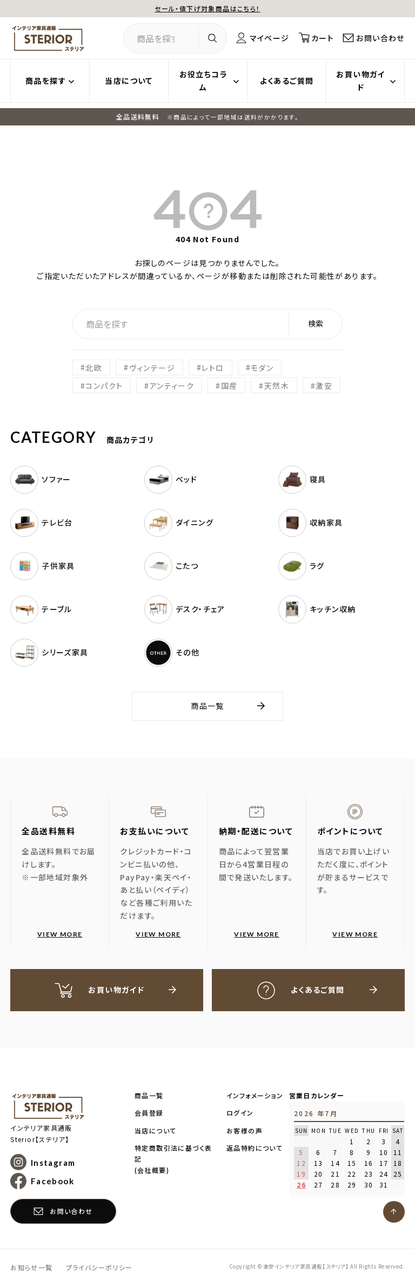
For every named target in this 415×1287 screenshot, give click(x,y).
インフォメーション (255, 1095)
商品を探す (45, 80)
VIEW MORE (60, 934)
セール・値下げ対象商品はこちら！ (207, 8)
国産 (229, 385)
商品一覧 (207, 705)
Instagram (53, 1162)
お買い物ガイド (360, 80)
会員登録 (149, 1113)
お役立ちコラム (203, 80)
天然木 (276, 385)
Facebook (52, 1181)
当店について (128, 80)
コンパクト (104, 385)
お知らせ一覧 (31, 1267)
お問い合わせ (380, 37)
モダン (262, 367)
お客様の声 (244, 1131)
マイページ (269, 37)
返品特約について (254, 1148)
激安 (324, 385)
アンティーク (172, 385)
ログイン (240, 1113)
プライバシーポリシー (99, 1267)
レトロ (213, 367)
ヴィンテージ (152, 367)
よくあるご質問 (287, 80)
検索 (315, 323)
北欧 (93, 367)
